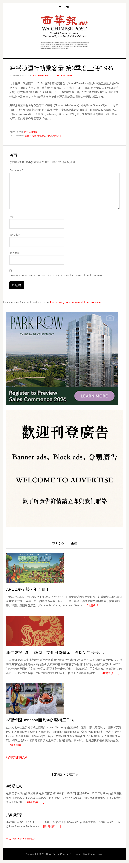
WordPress (89, 854)
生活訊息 (14, 786)
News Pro (51, 854)
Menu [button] (66, 7)
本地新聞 (33, 132)
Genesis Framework (70, 854)
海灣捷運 (41, 135)
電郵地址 (14, 234)
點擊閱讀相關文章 (17, 757)
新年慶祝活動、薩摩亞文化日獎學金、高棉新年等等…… (56, 652)
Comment (16, 170)
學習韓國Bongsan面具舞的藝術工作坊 (40, 720)
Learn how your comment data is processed (76, 302)
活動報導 (14, 814)
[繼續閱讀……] (95, 605)
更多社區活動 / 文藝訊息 (20, 838)
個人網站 (14, 252)
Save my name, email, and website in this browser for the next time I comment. (56, 275)
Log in (100, 854)
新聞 (26, 132)
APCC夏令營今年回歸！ (28, 589)
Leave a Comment (65, 75)
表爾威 (49, 135)
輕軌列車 (57, 135)
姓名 (12, 216)
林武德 (33, 135)
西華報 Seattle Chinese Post (64, 26)
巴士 (27, 135)
